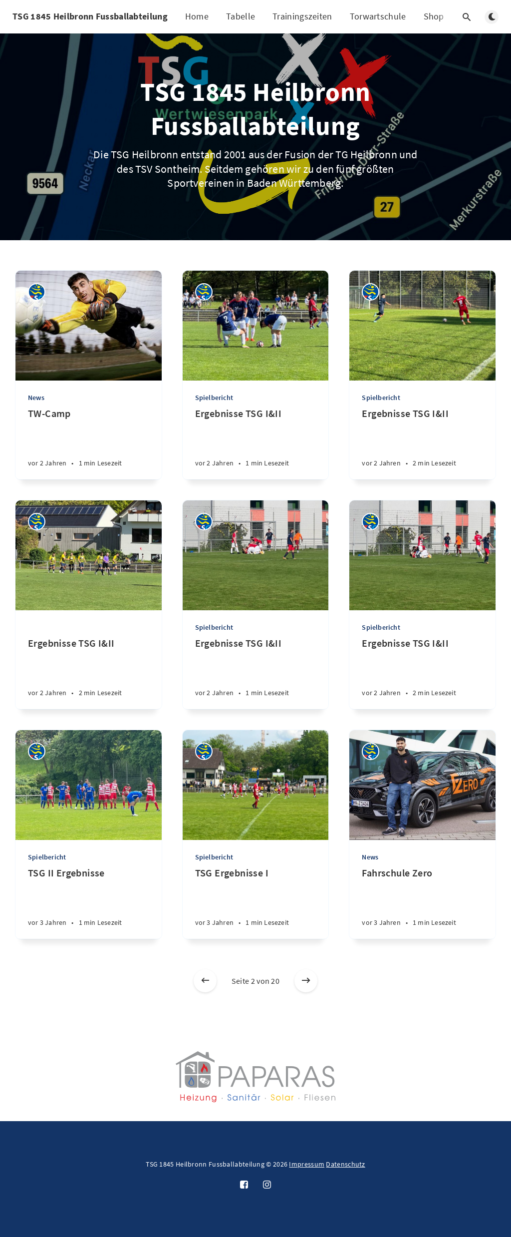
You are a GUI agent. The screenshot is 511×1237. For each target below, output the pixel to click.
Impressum (306, 1164)
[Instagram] (267, 1185)
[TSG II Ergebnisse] (88, 902)
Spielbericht (214, 397)
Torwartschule (378, 16)
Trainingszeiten (302, 16)
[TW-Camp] (88, 443)
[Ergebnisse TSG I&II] (256, 443)
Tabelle (240, 16)
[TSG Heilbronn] (36, 292)
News (36, 397)
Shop (434, 16)
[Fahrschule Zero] (422, 902)
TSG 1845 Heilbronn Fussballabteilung (90, 16)
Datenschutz (345, 1164)
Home (197, 16)
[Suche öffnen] (467, 17)
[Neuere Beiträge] (205, 980)
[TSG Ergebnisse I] (256, 902)
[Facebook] (244, 1185)
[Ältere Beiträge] (305, 980)
